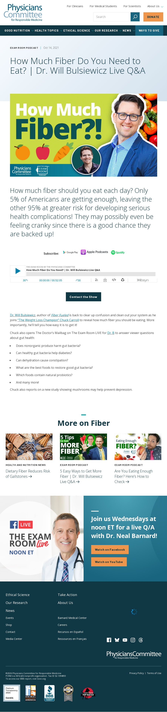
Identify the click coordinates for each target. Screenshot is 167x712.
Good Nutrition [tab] (19, 30)
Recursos (70, 632)
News (10, 610)
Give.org (41, 678)
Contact (10, 632)
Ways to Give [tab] (149, 30)
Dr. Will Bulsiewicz (22, 315)
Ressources (72, 639)
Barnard (72, 618)
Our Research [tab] (108, 30)
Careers (62, 625)
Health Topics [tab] (48, 30)
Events (10, 618)
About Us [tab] (155, 6)
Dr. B (110, 333)
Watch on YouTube (109, 562)
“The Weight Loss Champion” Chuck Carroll (48, 320)
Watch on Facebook (110, 549)
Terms (154, 673)
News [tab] (129, 30)
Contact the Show (83, 296)
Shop (9, 625)
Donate (153, 17)
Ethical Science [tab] (78, 30)
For (103, 6)
